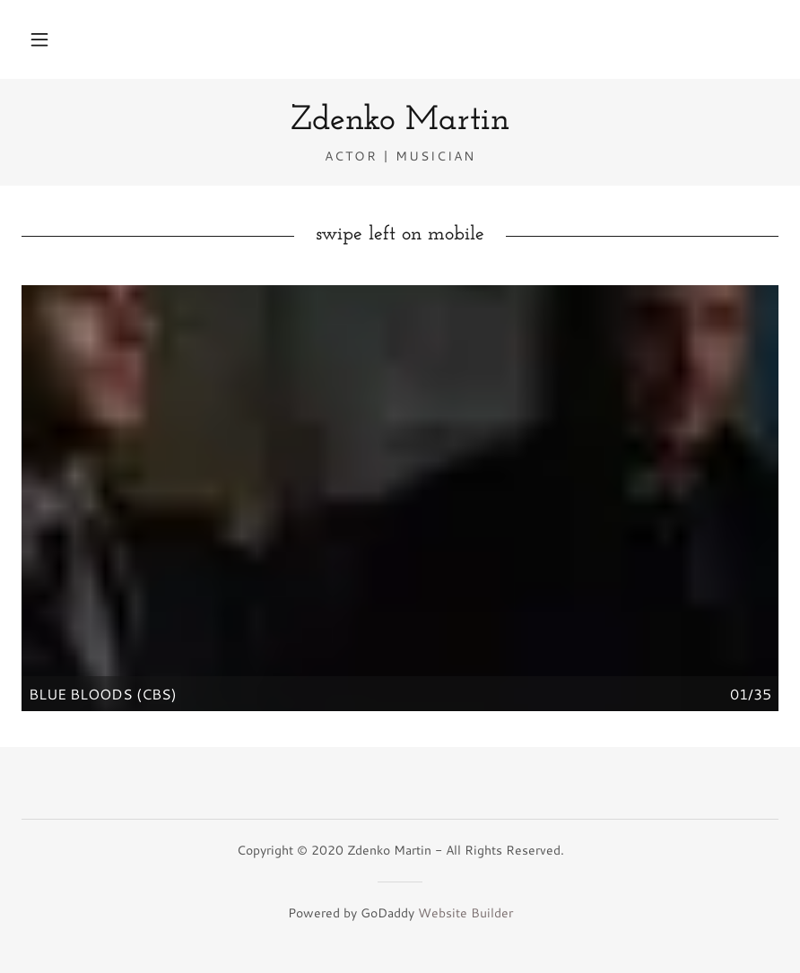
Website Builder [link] (465, 913)
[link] (400, 123)
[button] (39, 39)
